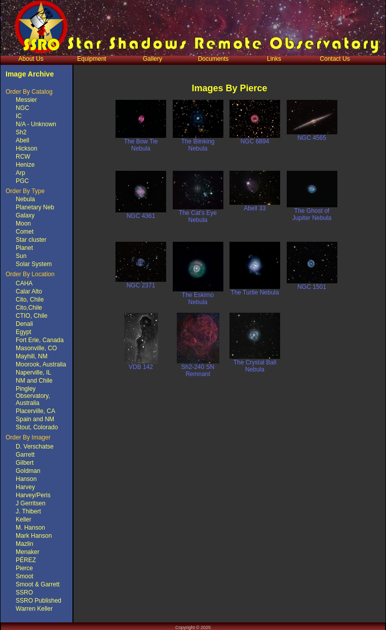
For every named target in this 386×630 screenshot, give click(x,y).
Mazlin (24, 543)
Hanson (26, 479)
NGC (22, 108)
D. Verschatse (35, 446)
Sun (21, 256)
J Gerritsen (31, 503)
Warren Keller (34, 608)
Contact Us (335, 58)
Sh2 (21, 132)
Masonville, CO (36, 348)
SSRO (24, 592)
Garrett (25, 454)
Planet (24, 247)
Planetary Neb (35, 207)
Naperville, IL (33, 372)
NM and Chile (34, 380)
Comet (24, 231)
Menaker (28, 551)
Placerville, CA (35, 411)
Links (274, 58)
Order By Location (30, 274)
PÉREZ (26, 560)
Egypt (23, 332)
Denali (24, 323)
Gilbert (24, 462)
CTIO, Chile (32, 315)
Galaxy (25, 215)
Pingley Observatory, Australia (33, 395)
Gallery (152, 58)
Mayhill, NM (32, 356)
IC (19, 116)
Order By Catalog (29, 91)
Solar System (34, 264)
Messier (26, 99)
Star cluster (31, 239)
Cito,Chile (29, 307)
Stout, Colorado (37, 427)
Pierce (24, 568)
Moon (23, 223)
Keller (23, 519)
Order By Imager (28, 437)
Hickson (26, 148)
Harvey (25, 487)
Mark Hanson (34, 535)
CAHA (24, 283)
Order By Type (25, 191)
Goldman (28, 470)
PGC (22, 180)
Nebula (25, 199)
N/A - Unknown (36, 124)
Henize (25, 164)
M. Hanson (30, 527)
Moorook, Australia (41, 364)
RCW (23, 156)
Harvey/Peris (33, 495)
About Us (30, 58)
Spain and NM (35, 419)
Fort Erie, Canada (40, 340)
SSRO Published (38, 600)
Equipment (91, 58)
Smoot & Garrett (38, 584)
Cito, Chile (30, 299)
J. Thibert (28, 511)
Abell (22, 140)
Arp (20, 172)
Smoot (24, 576)
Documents (213, 58)
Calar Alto (29, 291)
